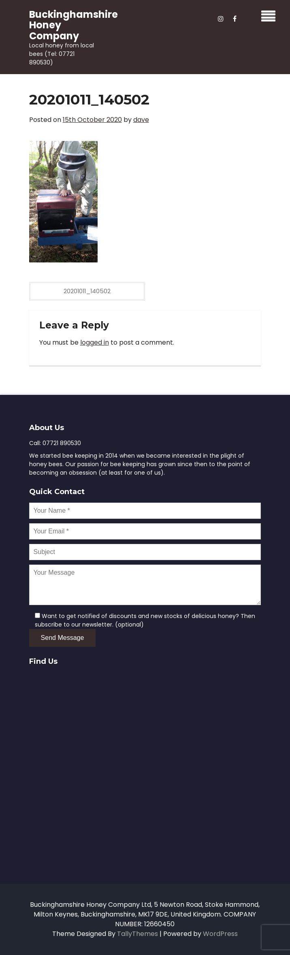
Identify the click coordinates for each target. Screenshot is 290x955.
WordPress (220, 933)
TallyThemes (137, 933)
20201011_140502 (87, 291)
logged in (94, 342)
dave (141, 119)
